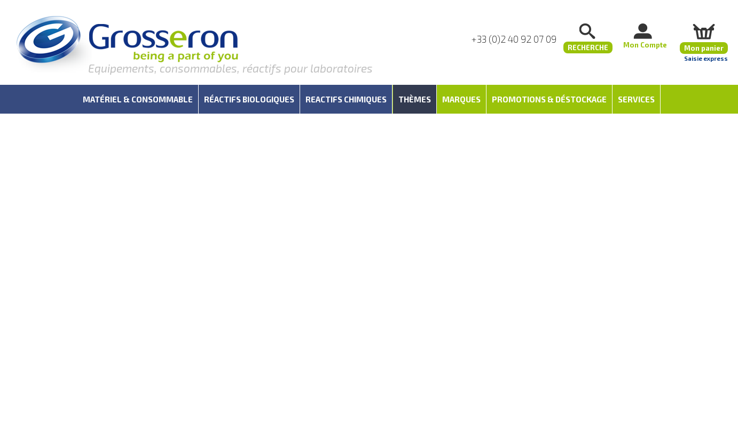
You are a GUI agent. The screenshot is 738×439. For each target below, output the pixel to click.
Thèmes (414, 99)
